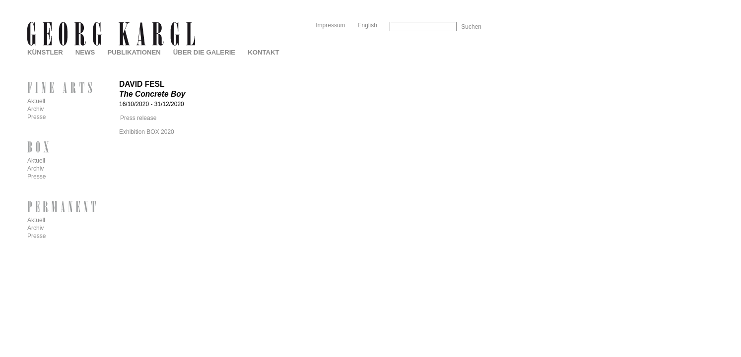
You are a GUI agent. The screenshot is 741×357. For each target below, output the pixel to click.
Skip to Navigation (462, 3)
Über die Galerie (204, 52)
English (367, 25)
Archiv (35, 109)
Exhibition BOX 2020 (146, 131)
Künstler (45, 52)
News (85, 52)
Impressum (330, 25)
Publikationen (133, 52)
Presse (36, 117)
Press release (138, 118)
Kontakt (263, 52)
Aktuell (36, 101)
